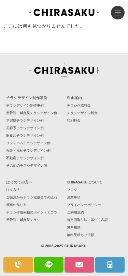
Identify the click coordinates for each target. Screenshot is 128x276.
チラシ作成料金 (79, 105)
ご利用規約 (75, 212)
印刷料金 (74, 120)
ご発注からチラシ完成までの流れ (31, 197)
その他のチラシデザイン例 (26, 165)
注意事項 (74, 197)
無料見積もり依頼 (80, 235)
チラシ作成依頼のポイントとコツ (31, 212)
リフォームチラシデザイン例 (28, 143)
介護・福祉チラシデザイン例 (28, 150)
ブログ (72, 190)
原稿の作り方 (16, 205)
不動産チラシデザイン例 (25, 158)
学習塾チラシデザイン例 (25, 120)
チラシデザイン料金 (82, 113)
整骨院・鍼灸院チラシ (23, 220)
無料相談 (74, 227)
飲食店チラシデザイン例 (25, 135)
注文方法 (13, 190)
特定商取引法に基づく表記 (87, 220)
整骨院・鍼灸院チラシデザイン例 (31, 113)
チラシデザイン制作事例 (25, 105)
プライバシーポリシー (84, 205)
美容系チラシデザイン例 (25, 128)
